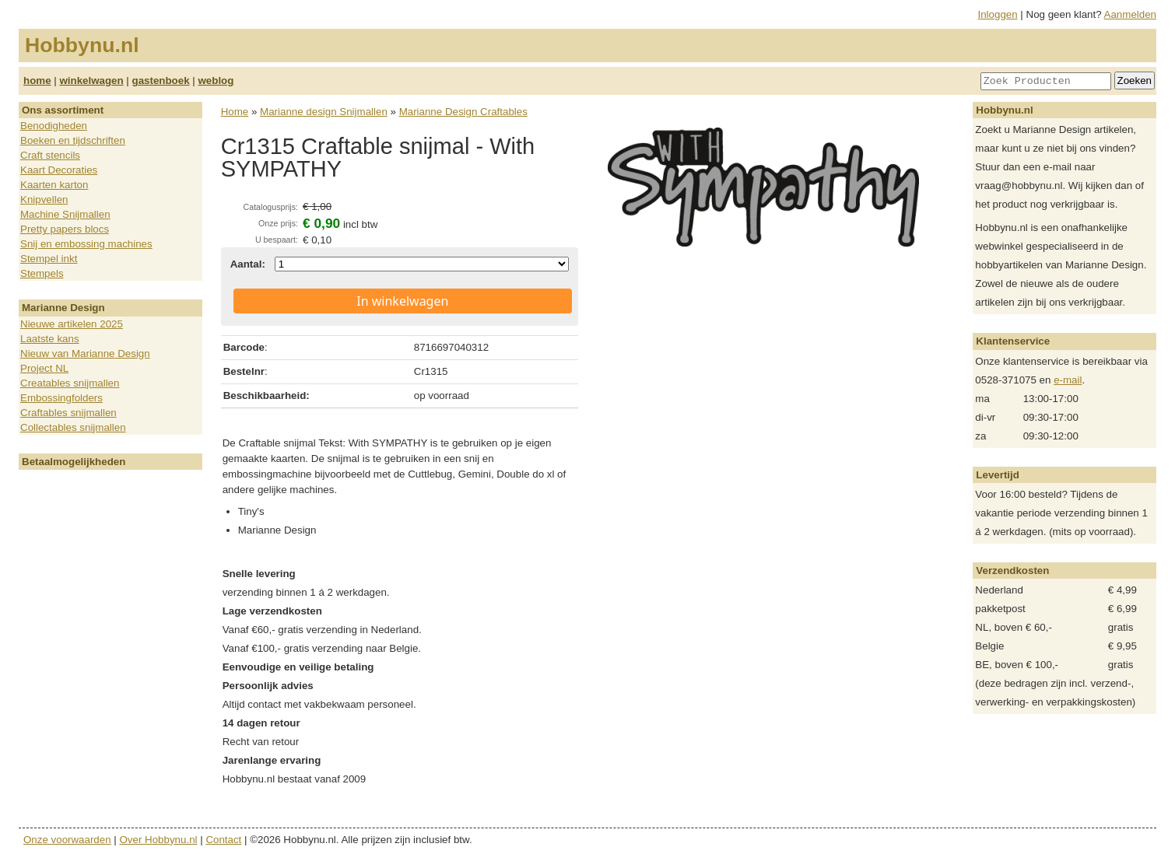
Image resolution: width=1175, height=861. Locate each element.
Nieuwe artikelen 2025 (71, 324)
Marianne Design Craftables (463, 111)
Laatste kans (49, 339)
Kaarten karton (54, 185)
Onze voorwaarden (67, 839)
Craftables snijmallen (68, 412)
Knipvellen (44, 199)
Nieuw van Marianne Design (85, 353)
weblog (215, 80)
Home (235, 111)
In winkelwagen (402, 301)
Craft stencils (50, 155)
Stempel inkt (48, 258)
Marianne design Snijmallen (324, 111)
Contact (223, 839)
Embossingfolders (61, 398)
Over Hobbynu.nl (159, 839)
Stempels (42, 273)
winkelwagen (91, 80)
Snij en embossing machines (86, 244)
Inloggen (998, 14)
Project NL (44, 368)
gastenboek (161, 80)
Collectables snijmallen (73, 427)
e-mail (1068, 380)
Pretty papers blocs (64, 229)
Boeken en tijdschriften (72, 140)
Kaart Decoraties (58, 170)
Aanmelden (1130, 14)
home (37, 80)
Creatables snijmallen (69, 383)
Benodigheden (53, 125)
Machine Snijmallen (65, 214)
